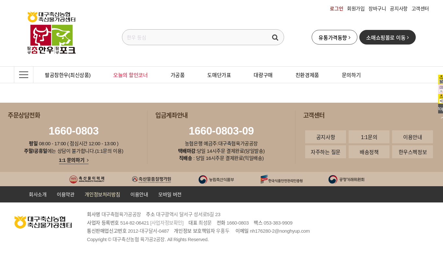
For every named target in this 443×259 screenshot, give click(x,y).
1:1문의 (369, 137)
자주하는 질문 (326, 152)
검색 (275, 37)
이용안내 (412, 137)
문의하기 (351, 75)
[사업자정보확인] (167, 222)
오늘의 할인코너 (130, 75)
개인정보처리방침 (102, 194)
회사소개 (37, 194)
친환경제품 (307, 75)
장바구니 (377, 8)
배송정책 (369, 152)
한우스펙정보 (413, 152)
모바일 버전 (170, 194)
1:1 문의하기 (74, 159)
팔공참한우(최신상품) (67, 75)
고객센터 (420, 8)
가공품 (178, 75)
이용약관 (65, 194)
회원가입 (356, 8)
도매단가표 (219, 75)
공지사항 (398, 8)
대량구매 (263, 75)
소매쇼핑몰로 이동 (387, 37)
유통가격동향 (334, 37)
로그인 (336, 8)
